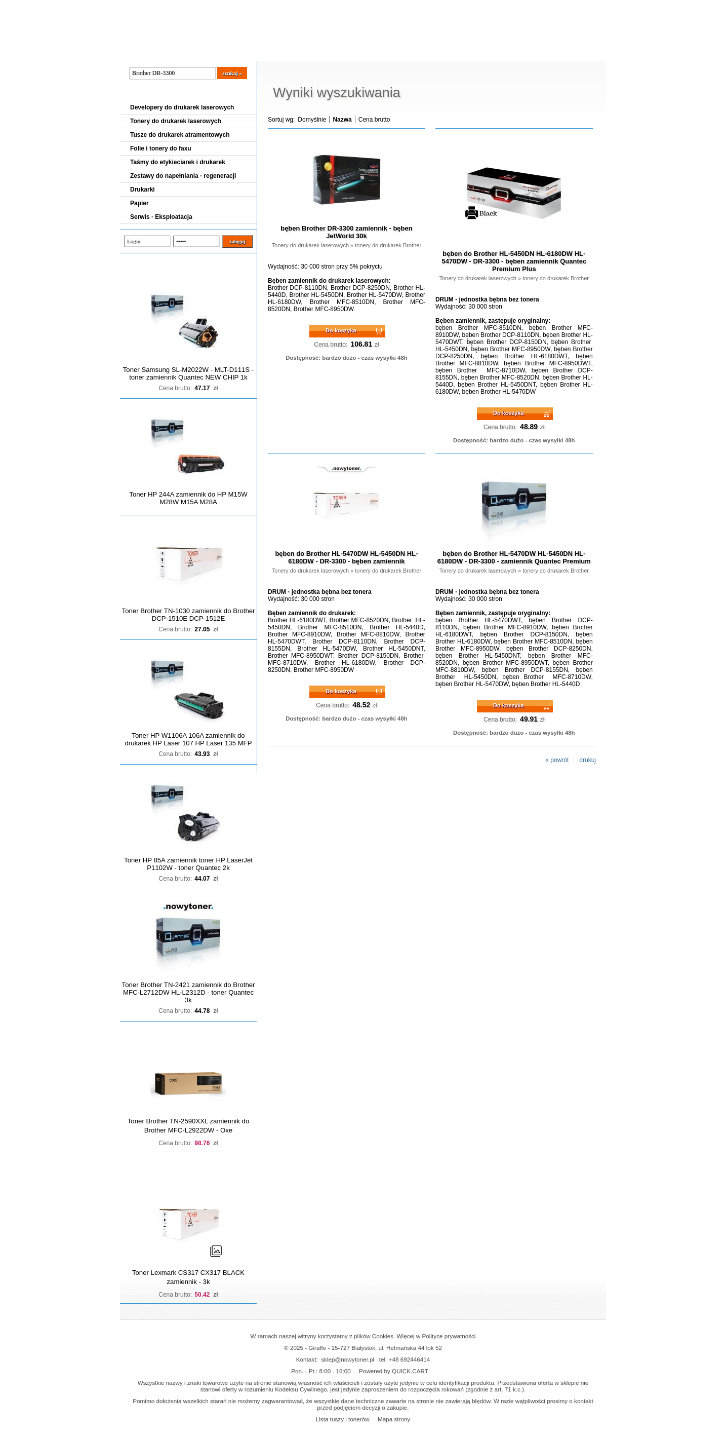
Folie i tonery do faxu (160, 148)
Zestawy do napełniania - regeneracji (183, 175)
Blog (135, 51)
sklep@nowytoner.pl (347, 1359)
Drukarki (142, 189)
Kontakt (291, 51)
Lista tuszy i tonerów (343, 1419)
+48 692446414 (409, 1359)
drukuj (587, 760)
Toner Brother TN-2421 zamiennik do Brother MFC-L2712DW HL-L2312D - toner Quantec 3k (188, 992)
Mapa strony (394, 1419)
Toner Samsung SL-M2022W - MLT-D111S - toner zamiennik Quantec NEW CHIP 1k (188, 373)
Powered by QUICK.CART (393, 1371)
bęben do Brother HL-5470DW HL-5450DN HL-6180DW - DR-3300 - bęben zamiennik (346, 557)
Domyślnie (312, 119)
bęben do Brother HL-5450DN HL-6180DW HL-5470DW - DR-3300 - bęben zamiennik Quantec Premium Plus (513, 261)
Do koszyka (341, 330)
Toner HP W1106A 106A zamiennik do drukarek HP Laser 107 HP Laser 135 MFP (188, 739)
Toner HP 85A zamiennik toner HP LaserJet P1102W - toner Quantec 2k (188, 864)
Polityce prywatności (449, 1336)
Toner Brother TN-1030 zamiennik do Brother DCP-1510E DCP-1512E (188, 614)
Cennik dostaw (181, 51)
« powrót (557, 760)
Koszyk (543, 7)
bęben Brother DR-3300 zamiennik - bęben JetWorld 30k (346, 232)
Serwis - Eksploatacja (161, 216)
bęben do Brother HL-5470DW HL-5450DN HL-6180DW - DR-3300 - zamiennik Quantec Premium (514, 557)
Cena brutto (374, 119)
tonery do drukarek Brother (388, 245)
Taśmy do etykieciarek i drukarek (177, 162)
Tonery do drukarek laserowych (175, 121)
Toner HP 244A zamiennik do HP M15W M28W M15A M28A (188, 498)
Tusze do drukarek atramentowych (180, 134)
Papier (139, 203)
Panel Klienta (242, 51)
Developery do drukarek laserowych (182, 107)
